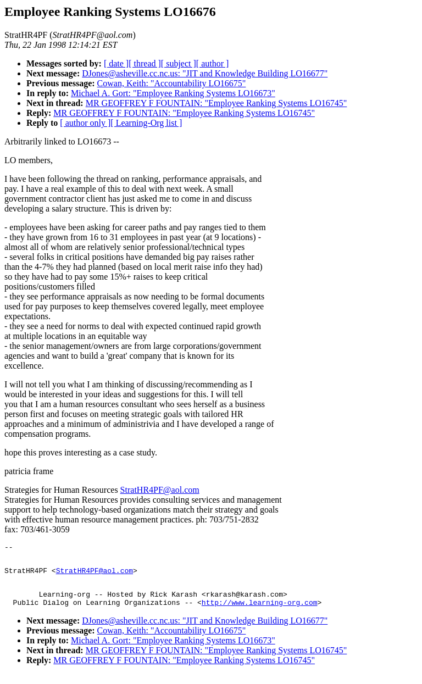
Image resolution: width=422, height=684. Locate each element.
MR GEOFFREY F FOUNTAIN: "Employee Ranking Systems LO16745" (216, 103)
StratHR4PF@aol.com (159, 489)
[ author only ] (85, 122)
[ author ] (212, 63)
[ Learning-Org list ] (146, 122)
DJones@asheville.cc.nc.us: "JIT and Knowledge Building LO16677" (204, 73)
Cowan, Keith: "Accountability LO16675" (171, 83)
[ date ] (116, 63)
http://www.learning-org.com (260, 612)
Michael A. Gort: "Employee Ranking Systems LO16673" (173, 93)
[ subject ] (178, 63)
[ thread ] (145, 63)
